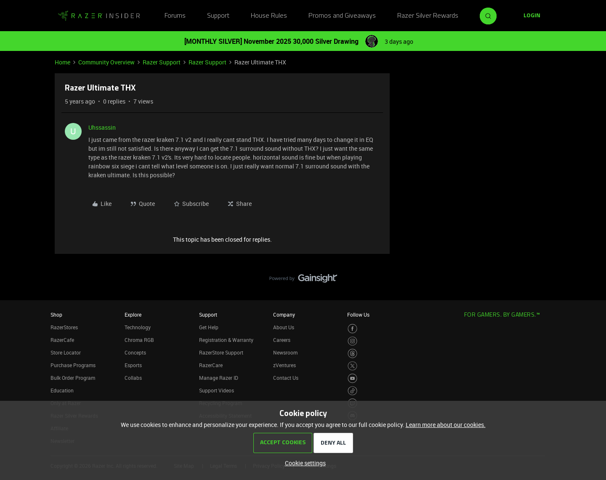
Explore (133, 314)
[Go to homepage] (99, 16)
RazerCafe (62, 339)
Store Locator (65, 352)
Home (62, 62)
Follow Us (358, 314)
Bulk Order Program (72, 377)
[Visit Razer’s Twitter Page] (352, 366)
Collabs (133, 377)
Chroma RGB (139, 339)
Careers (281, 339)
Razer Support (162, 62)
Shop (56, 314)
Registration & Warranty (226, 339)
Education (62, 390)
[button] (532, 16)
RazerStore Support (221, 352)
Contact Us (285, 377)
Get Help (208, 327)
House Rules (269, 16)
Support (218, 16)
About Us (283, 327)
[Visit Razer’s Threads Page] (352, 353)
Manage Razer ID (218, 377)
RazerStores (64, 327)
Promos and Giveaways (342, 16)
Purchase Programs (73, 365)
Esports (133, 365)
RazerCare (211, 365)
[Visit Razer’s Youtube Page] (352, 378)
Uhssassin (102, 127)
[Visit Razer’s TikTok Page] (352, 391)
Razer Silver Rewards (427, 16)
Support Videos (216, 390)
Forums (175, 16)
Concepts (135, 352)
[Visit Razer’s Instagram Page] (352, 341)
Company (284, 314)
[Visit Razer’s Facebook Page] (352, 328)
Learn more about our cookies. (446, 425)
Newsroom (285, 352)
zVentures (284, 365)
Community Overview (106, 62)
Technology (138, 327)
